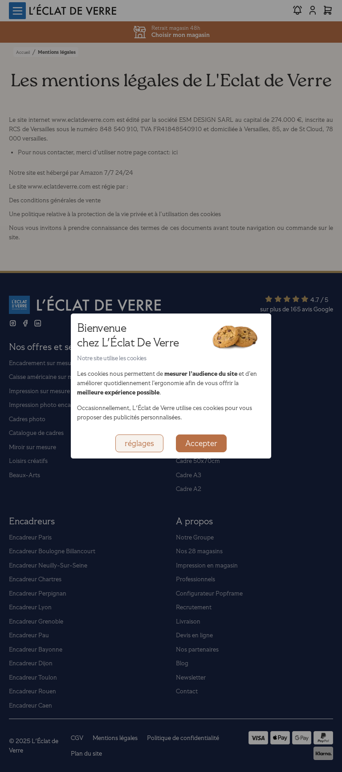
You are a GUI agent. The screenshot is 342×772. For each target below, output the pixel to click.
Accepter (201, 443)
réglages (139, 443)
